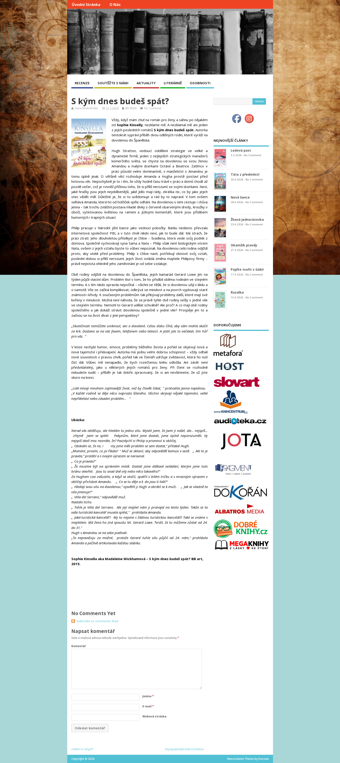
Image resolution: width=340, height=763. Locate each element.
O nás (115, 4)
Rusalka (237, 292)
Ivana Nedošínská (86, 108)
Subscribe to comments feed (97, 621)
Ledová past (241, 150)
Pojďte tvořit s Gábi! (247, 269)
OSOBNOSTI (200, 83)
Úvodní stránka (86, 4)
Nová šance (240, 197)
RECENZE (82, 83)
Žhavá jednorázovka (247, 219)
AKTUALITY (146, 83)
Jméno (148, 696)
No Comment (152, 108)
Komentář (78, 646)
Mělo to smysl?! (83, 749)
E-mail (148, 706)
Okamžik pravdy (244, 245)
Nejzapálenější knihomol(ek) (183, 749)
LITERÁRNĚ (173, 83)
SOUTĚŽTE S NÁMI (113, 83)
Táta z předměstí (245, 174)
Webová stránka (154, 716)
